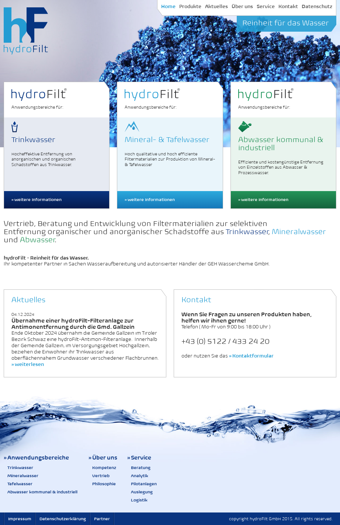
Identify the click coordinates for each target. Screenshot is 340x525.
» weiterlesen (27, 364)
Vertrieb (101, 475)
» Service (139, 457)
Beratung (140, 467)
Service (266, 6)
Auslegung (142, 491)
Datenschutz (317, 6)
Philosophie (104, 483)
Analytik (139, 475)
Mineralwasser (22, 475)
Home (168, 6)
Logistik (139, 500)
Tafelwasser (19, 483)
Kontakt (288, 6)
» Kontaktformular (251, 356)
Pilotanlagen (144, 483)
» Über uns (103, 457)
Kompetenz (104, 467)
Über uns (242, 6)
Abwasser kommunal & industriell (42, 491)
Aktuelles (216, 6)
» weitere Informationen (36, 199)
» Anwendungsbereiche (36, 457)
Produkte (190, 6)
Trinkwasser (20, 467)
